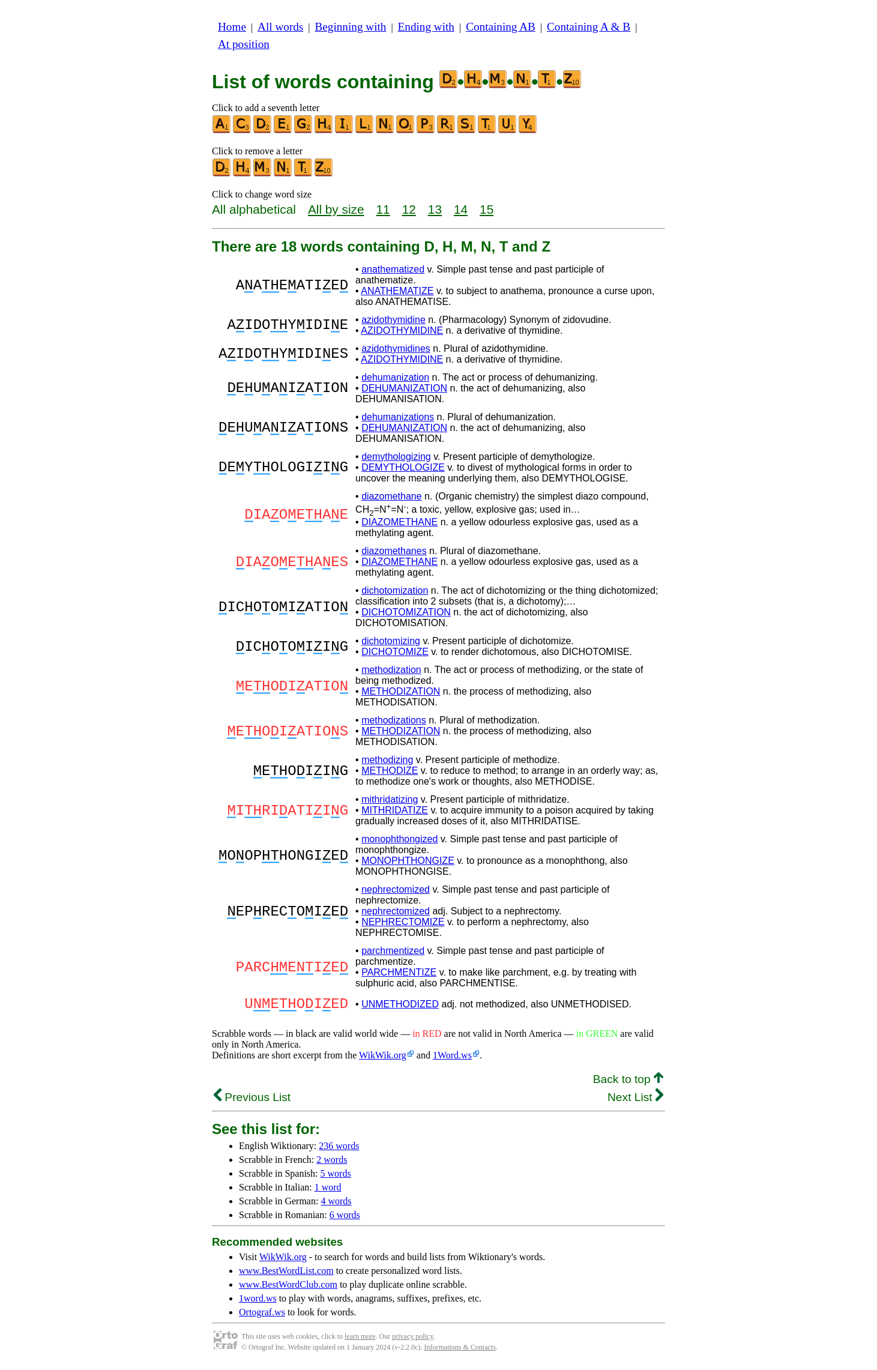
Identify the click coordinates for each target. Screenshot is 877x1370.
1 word (328, 1191)
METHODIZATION (400, 691)
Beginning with (351, 26)
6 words (345, 1218)
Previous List (252, 1100)
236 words (339, 1149)
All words (280, 26)
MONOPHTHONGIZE (407, 860)
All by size (336, 209)
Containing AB (500, 26)
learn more (360, 1340)
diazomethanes (394, 551)
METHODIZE (389, 770)
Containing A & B (588, 26)
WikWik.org (382, 1059)
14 (461, 209)
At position (244, 44)
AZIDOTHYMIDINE (402, 330)
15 (486, 209)
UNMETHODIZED (400, 1006)
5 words (336, 1177)
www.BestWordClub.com (288, 1288)
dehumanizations (397, 417)
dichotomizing (390, 641)
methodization (391, 670)
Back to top (628, 1082)
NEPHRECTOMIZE (402, 922)
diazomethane (391, 496)
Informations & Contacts (460, 1351)
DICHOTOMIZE (395, 652)
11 (383, 209)
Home (232, 26)
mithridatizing (389, 799)
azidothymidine (393, 320)
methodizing (387, 760)
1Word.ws (452, 1059)
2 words (331, 1163)
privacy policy (412, 1340)
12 (409, 209)
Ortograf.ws (262, 1316)
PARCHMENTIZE (398, 972)
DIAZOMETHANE (399, 522)
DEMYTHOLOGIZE (403, 467)
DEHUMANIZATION (404, 388)
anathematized (392, 269)
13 (435, 209)
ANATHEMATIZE (397, 291)
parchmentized (392, 951)
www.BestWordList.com (286, 1274)
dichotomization (394, 590)
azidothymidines (395, 348)
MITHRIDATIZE (394, 810)
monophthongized (399, 839)
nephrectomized (395, 889)
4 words (336, 1205)
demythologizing (396, 456)
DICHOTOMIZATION (406, 612)
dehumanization (395, 377)
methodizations (393, 720)
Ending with (426, 26)
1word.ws (258, 1302)
